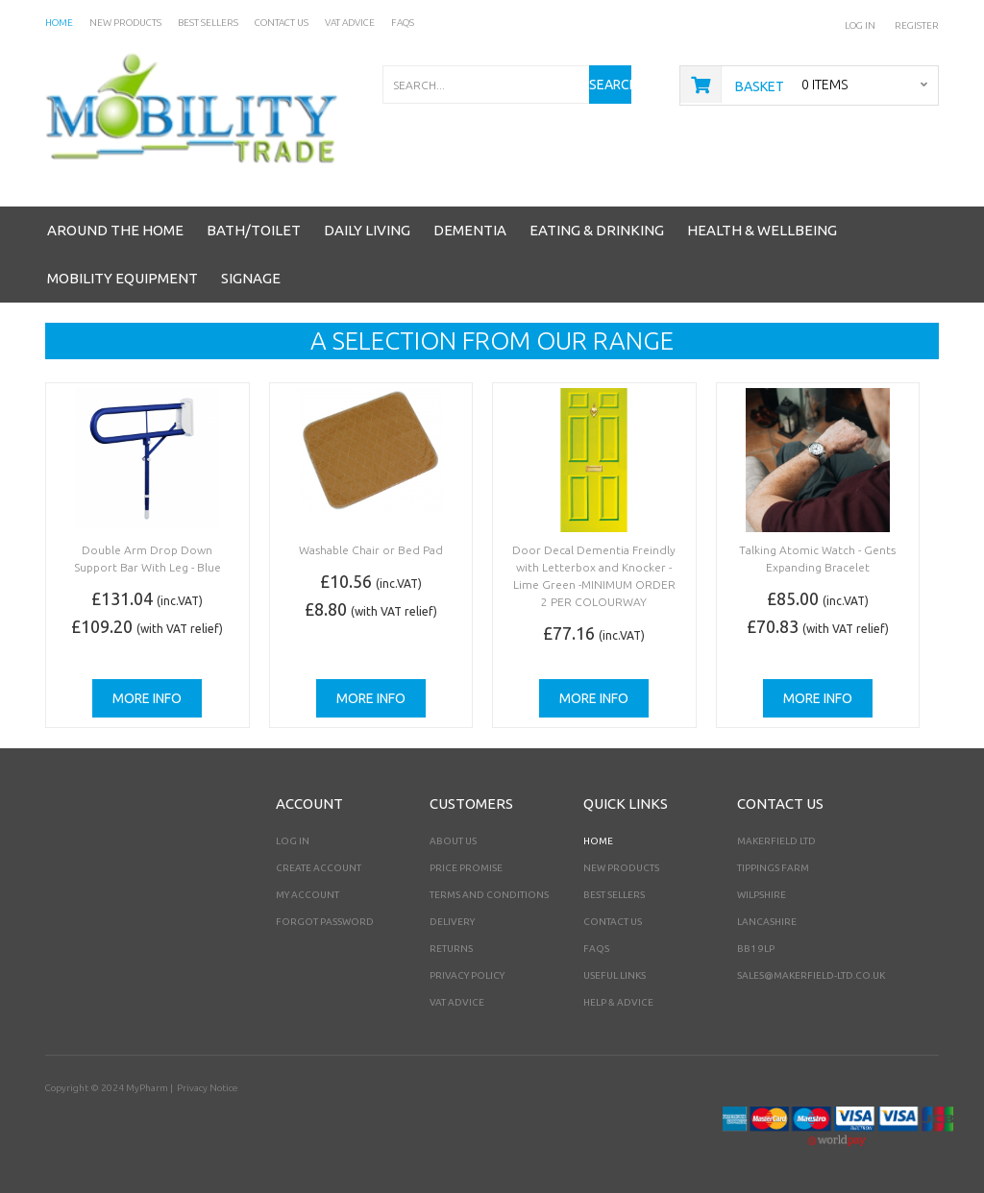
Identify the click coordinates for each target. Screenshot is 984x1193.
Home (598, 841)
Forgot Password (325, 921)
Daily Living (367, 230)
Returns (451, 948)
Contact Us (612, 921)
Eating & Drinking (596, 230)
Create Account (318, 868)
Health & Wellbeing (762, 230)
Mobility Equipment (122, 278)
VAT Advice (457, 1002)
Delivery (452, 921)
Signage (251, 278)
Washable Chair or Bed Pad (371, 550)
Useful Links (614, 975)
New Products (621, 868)
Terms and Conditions (489, 894)
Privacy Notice (207, 1088)
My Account (307, 894)
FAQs (596, 948)
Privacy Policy (467, 975)
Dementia (469, 230)
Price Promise (466, 868)
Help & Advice (618, 1002)
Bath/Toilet (254, 230)
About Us (453, 841)
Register (917, 25)
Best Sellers (614, 894)
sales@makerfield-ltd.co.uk (811, 975)
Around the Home (115, 230)
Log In (860, 25)
